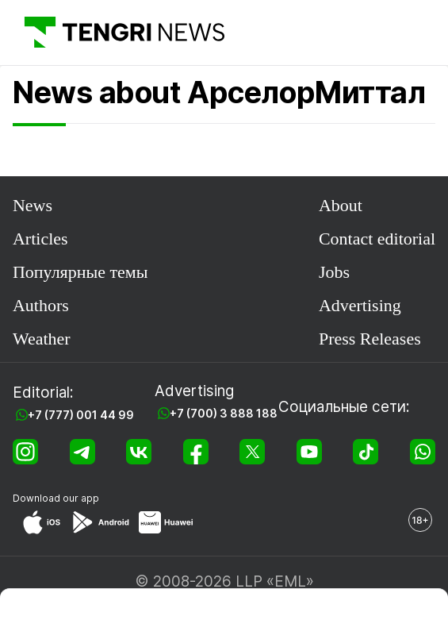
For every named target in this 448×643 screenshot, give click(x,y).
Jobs (334, 272)
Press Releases (370, 338)
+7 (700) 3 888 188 (224, 413)
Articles (40, 238)
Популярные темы (80, 272)
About (340, 205)
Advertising (360, 305)
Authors (41, 305)
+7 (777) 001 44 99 (81, 415)
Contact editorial (377, 238)
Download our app (56, 498)
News (32, 205)
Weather (42, 338)
